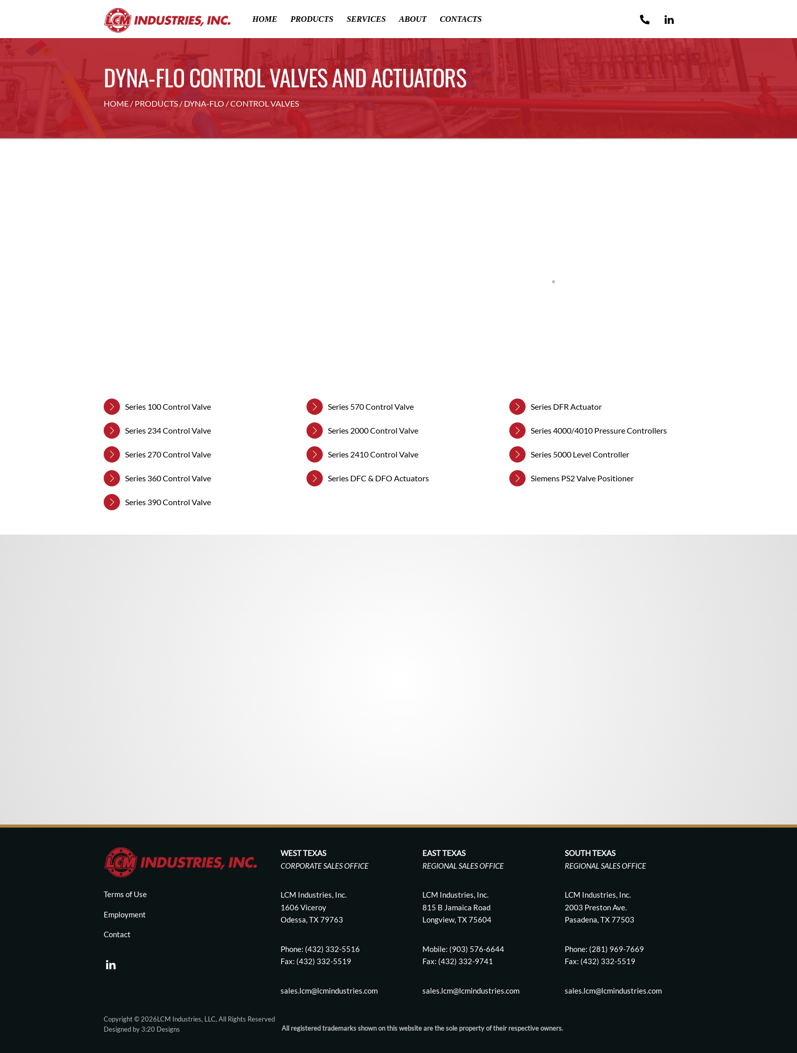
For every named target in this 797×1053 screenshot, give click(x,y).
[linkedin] (111, 962)
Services (366, 19)
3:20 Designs (160, 1029)
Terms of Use (125, 894)
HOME (116, 103)
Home (265, 19)
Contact (117, 934)
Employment (125, 914)
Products (311, 19)
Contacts (461, 19)
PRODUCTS (156, 103)
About (412, 19)
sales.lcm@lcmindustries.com (470, 990)
